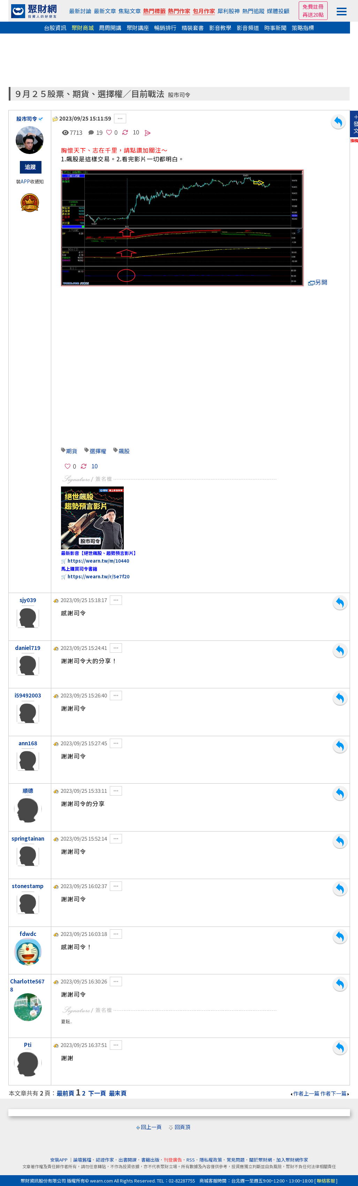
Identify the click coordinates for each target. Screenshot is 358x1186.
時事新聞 (275, 27)
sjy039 (28, 599)
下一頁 (97, 1093)
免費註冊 (313, 6)
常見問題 (236, 1159)
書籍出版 (150, 1159)
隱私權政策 (210, 1159)
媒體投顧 (278, 11)
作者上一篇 (304, 1093)
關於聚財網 (260, 1159)
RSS (190, 1159)
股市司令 (179, 94)
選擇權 (98, 451)
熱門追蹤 (253, 11)
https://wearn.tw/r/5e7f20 (99, 576)
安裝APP (59, 1159)
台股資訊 (55, 27)
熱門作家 (179, 11)
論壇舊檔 (82, 1159)
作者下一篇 (335, 1093)
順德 (28, 790)
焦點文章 (130, 11)
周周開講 (110, 27)
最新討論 (80, 11)
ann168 (27, 743)
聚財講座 (138, 27)
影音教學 (220, 27)
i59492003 (28, 695)
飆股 (124, 451)
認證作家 (105, 1159)
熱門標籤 (154, 11)
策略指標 (303, 27)
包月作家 (204, 11)
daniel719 (27, 647)
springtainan (28, 838)
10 (136, 131)
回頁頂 (182, 1126)
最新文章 (105, 11)
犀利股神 (229, 11)
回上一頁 (151, 1126)
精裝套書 (193, 27)
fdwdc (28, 933)
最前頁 (65, 1093)
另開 (318, 282)
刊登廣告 (173, 1159)
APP (25, 181)
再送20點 (313, 14)
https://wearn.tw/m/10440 (98, 560)
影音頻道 (248, 27)
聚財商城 (82, 27)
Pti (27, 1044)
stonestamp (28, 886)
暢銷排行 (165, 27)
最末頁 (118, 1093)
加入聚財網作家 (292, 1159)
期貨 (71, 451)
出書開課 (128, 1159)
